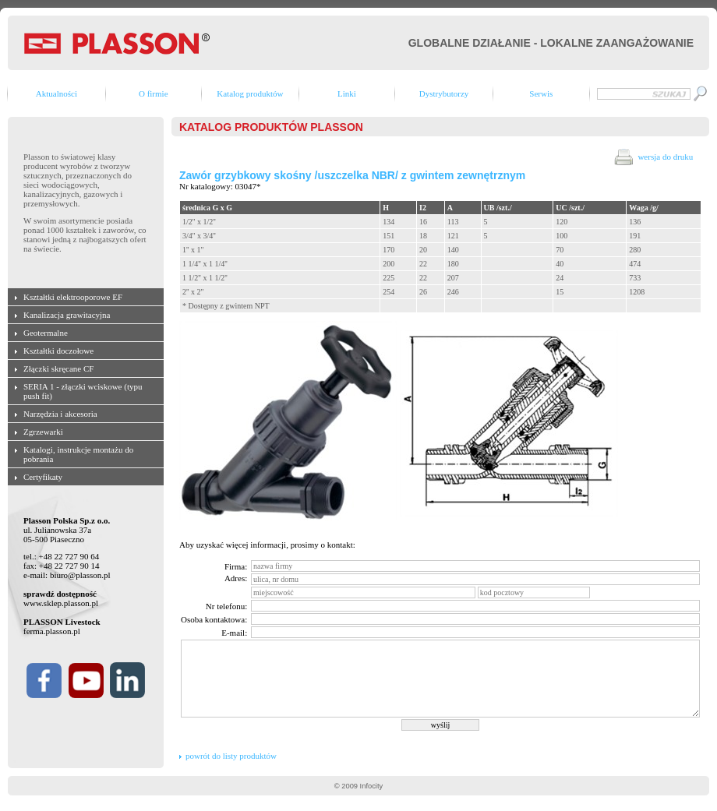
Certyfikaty (42, 476)
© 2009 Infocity (358, 786)
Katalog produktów (250, 93)
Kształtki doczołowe (58, 350)
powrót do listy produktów (231, 755)
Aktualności (56, 93)
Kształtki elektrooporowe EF (72, 296)
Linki (346, 93)
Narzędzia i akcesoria (60, 413)
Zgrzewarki (43, 431)
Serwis (541, 93)
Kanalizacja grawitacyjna (66, 314)
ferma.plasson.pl (51, 631)
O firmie (153, 93)
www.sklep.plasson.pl (60, 603)
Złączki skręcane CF (58, 368)
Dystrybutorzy (444, 93)
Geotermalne (45, 332)
